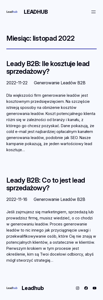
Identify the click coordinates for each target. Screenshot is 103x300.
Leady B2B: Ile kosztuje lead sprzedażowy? (47, 67)
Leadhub (36, 12)
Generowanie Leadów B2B (60, 82)
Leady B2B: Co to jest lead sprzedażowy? (45, 184)
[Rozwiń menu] (93, 12)
